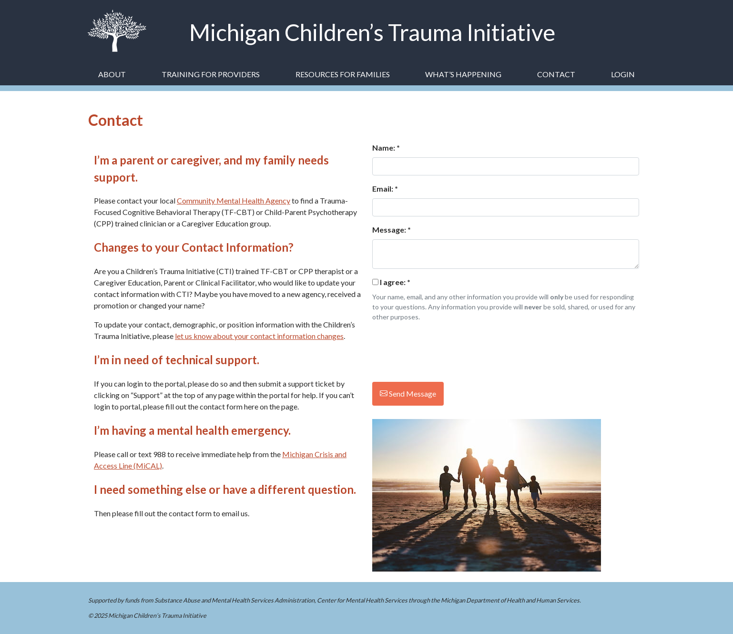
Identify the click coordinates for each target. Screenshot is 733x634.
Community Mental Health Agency (233, 200)
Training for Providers (211, 74)
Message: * (391, 229)
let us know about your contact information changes (259, 335)
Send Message (408, 393)
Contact (556, 74)
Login (623, 74)
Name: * (386, 147)
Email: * (385, 188)
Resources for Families (342, 74)
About (112, 74)
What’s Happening (463, 74)
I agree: (395, 281)
